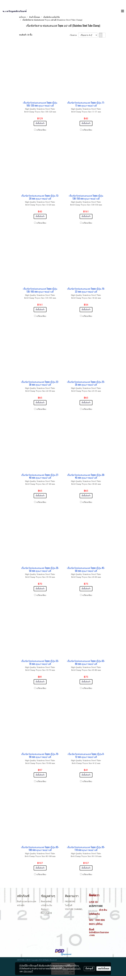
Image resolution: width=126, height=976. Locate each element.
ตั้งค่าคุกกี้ (89, 968)
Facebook (70, 901)
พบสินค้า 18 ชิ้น (25, 35)
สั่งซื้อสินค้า (40, 123)
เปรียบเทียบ (41, 130)
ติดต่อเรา (45, 909)
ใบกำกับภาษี (46, 913)
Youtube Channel (74, 909)
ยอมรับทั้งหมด (103, 968)
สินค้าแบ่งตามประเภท (26, 901)
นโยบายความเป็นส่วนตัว (71, 968)
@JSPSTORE (96, 906)
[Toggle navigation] (122, 11)
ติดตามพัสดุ (46, 901)
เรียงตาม (74, 35)
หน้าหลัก (21, 905)
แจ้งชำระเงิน (46, 905)
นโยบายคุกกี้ (28, 971)
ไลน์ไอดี (68, 905)
